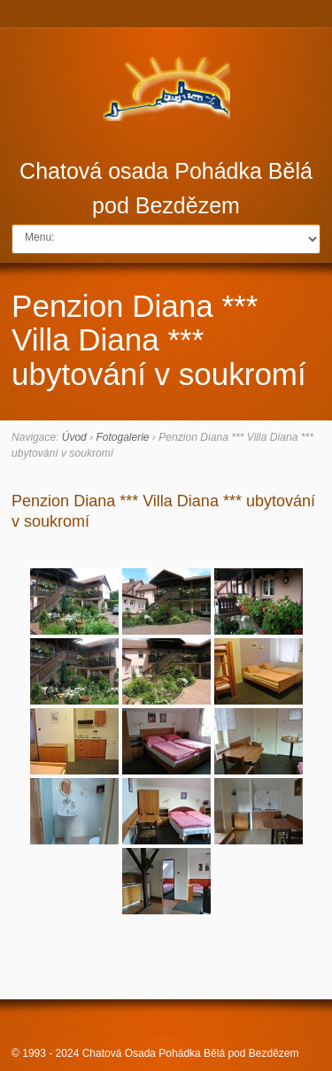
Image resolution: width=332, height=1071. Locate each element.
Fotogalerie (122, 437)
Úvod (74, 437)
